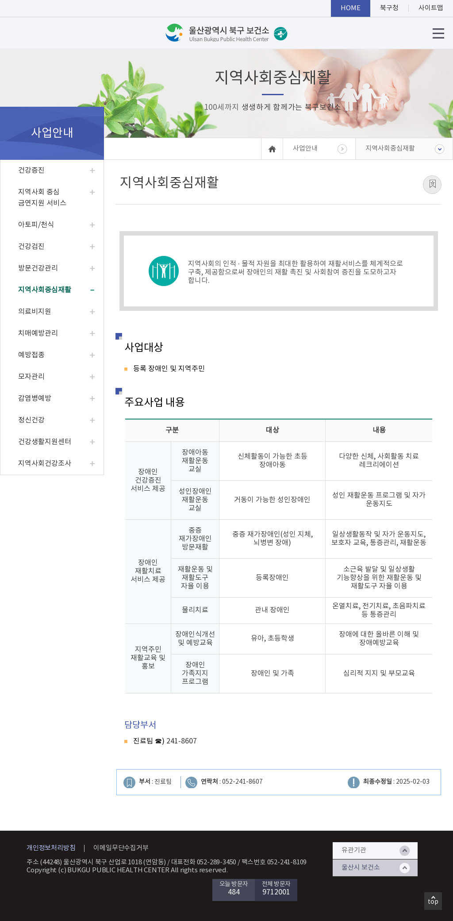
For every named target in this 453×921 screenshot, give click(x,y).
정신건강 (31, 420)
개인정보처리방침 (51, 848)
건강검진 (31, 247)
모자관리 (31, 377)
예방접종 (31, 355)
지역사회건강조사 (44, 464)
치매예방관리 (38, 333)
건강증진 (31, 170)
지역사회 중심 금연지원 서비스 (42, 197)
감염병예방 (34, 398)
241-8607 (181, 741)
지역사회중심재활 (44, 290)
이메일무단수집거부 (120, 848)
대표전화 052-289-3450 (204, 862)
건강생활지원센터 (44, 442)
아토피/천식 (36, 225)
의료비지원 (34, 312)
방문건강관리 (38, 268)
